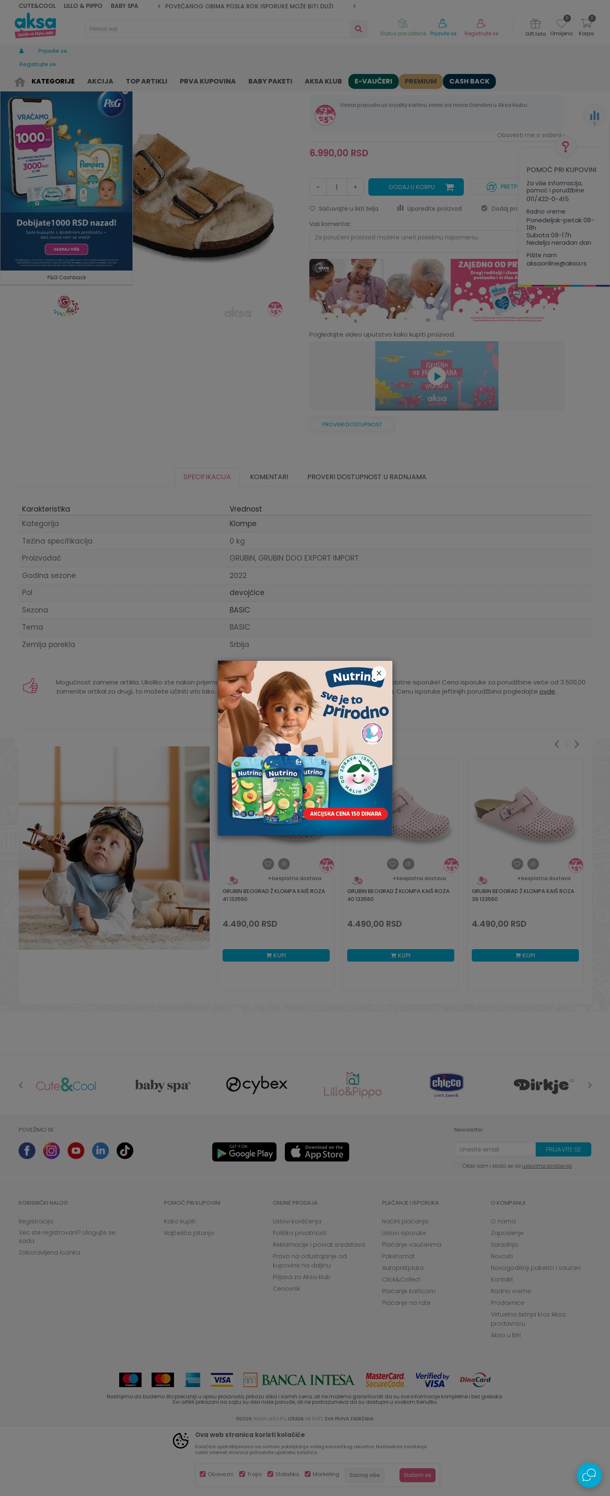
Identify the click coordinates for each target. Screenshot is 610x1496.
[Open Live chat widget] (589, 1475)
